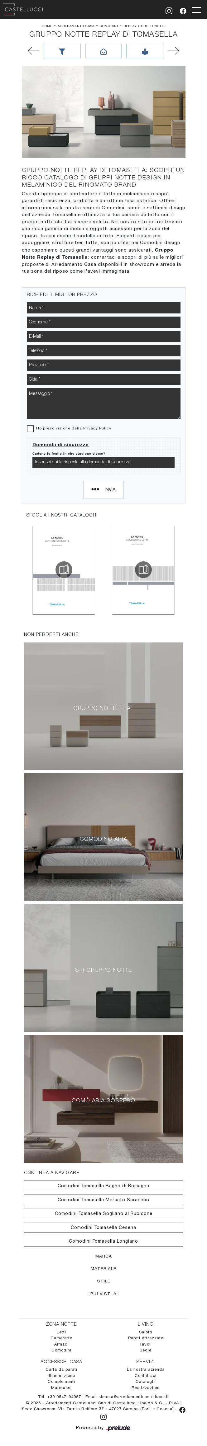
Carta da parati (61, 1369)
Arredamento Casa (76, 26)
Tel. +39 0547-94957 (60, 1396)
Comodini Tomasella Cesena (103, 1227)
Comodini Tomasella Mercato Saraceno (103, 1199)
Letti (61, 1332)
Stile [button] (103, 1280)
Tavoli (145, 1344)
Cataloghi (146, 1381)
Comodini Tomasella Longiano (103, 1241)
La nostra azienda (146, 1369)
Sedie (146, 1350)
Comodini (109, 26)
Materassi (61, 1387)
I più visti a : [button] (103, 1293)
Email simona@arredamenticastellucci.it (127, 1396)
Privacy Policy (97, 428)
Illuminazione (61, 1375)
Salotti (145, 1332)
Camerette (61, 1338)
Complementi (61, 1381)
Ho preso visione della (73, 428)
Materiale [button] (103, 1268)
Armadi (61, 1344)
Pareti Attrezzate (145, 1338)
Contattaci (145, 1375)
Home (47, 26)
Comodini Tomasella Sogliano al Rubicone (103, 1213)
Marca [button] (103, 1256)
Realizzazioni (146, 1387)
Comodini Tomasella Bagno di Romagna (103, 1185)
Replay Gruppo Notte (144, 26)
